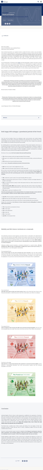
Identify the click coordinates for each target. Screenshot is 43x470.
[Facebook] (5, 23)
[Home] (4, 1)
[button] (41, 1)
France (4, 20)
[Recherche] (38, 1)
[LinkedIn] (9, 23)
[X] (7, 23)
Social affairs (10, 20)
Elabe (19, 64)
